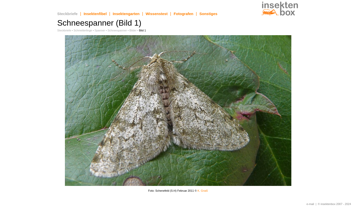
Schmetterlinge (83, 30)
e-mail (310, 203)
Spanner (100, 30)
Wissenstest (157, 14)
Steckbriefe (67, 14)
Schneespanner (117, 30)
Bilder (132, 30)
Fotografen (183, 14)
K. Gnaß (202, 190)
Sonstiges (209, 14)
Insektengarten (126, 14)
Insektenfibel (95, 14)
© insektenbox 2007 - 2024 (334, 203)
